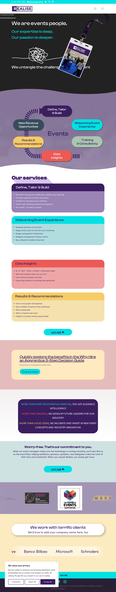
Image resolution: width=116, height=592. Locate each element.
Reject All (32, 582)
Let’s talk (63, 575)
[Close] (56, 562)
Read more (59, 373)
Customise (16, 582)
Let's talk (56, 332)
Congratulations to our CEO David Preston (70, 357)
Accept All (48, 582)
